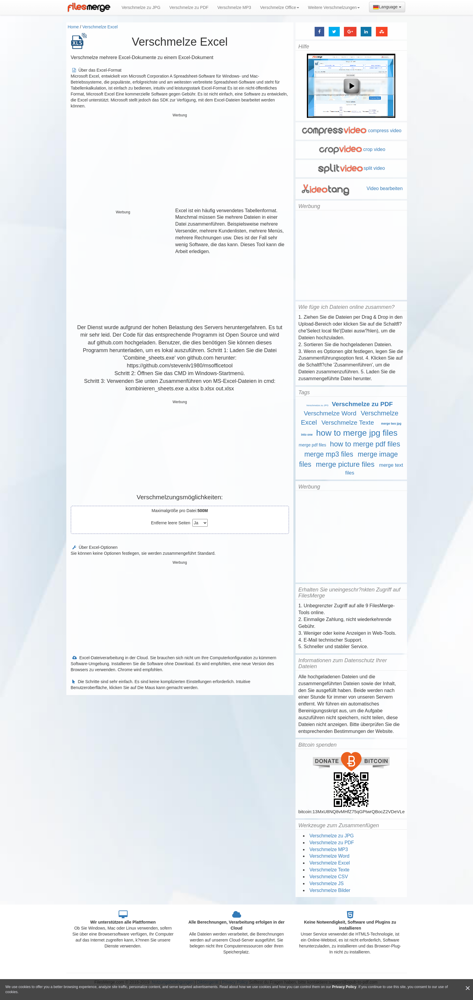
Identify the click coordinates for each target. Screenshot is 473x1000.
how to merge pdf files (365, 444)
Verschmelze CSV (329, 876)
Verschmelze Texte (348, 422)
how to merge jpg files (356, 432)
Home (73, 26)
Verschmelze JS (327, 883)
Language (387, 7)
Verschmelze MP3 (234, 7)
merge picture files (345, 464)
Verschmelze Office (279, 7)
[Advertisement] (179, 161)
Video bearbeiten (350, 188)
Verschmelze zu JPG (141, 7)
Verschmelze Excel (100, 26)
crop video (351, 149)
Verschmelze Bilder (330, 890)
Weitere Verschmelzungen (334, 7)
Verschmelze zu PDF (189, 7)
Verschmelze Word (330, 413)
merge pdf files (312, 445)
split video (351, 168)
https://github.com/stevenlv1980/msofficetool (180, 366)
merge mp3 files (328, 454)
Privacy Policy (344, 987)
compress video (351, 130)
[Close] (467, 988)
